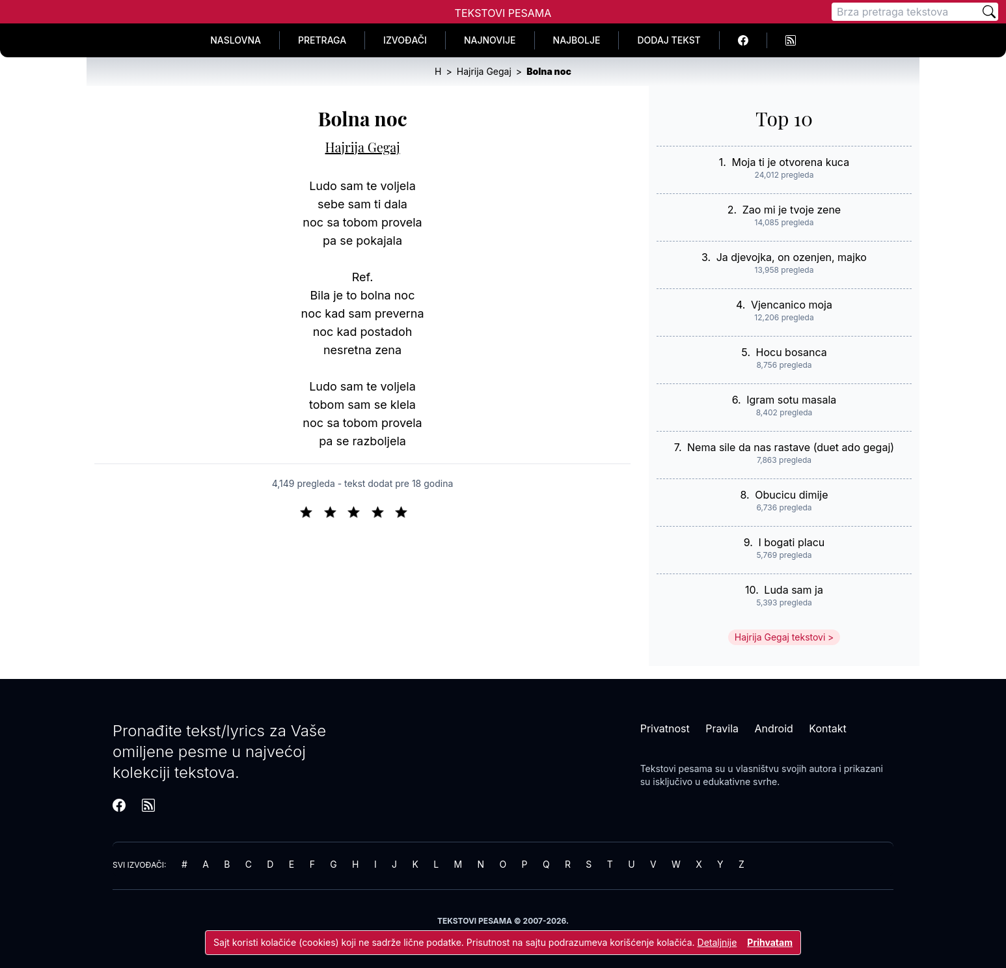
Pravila (722, 728)
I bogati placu (791, 542)
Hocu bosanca (791, 352)
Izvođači (405, 40)
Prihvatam (770, 942)
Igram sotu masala (791, 399)
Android (774, 728)
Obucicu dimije (791, 494)
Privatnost (665, 728)
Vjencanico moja (791, 304)
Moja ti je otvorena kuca (790, 162)
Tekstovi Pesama (503, 13)
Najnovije (490, 40)
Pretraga (322, 40)
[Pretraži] (989, 12)
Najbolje (577, 40)
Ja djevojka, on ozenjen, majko (791, 257)
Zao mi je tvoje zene (791, 209)
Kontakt (827, 728)
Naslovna (235, 40)
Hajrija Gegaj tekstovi (780, 637)
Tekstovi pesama (676, 768)
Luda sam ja (793, 589)
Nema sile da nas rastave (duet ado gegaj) (790, 447)
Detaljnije (717, 942)
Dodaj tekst (668, 40)
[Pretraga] (906, 12)
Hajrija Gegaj (362, 147)
